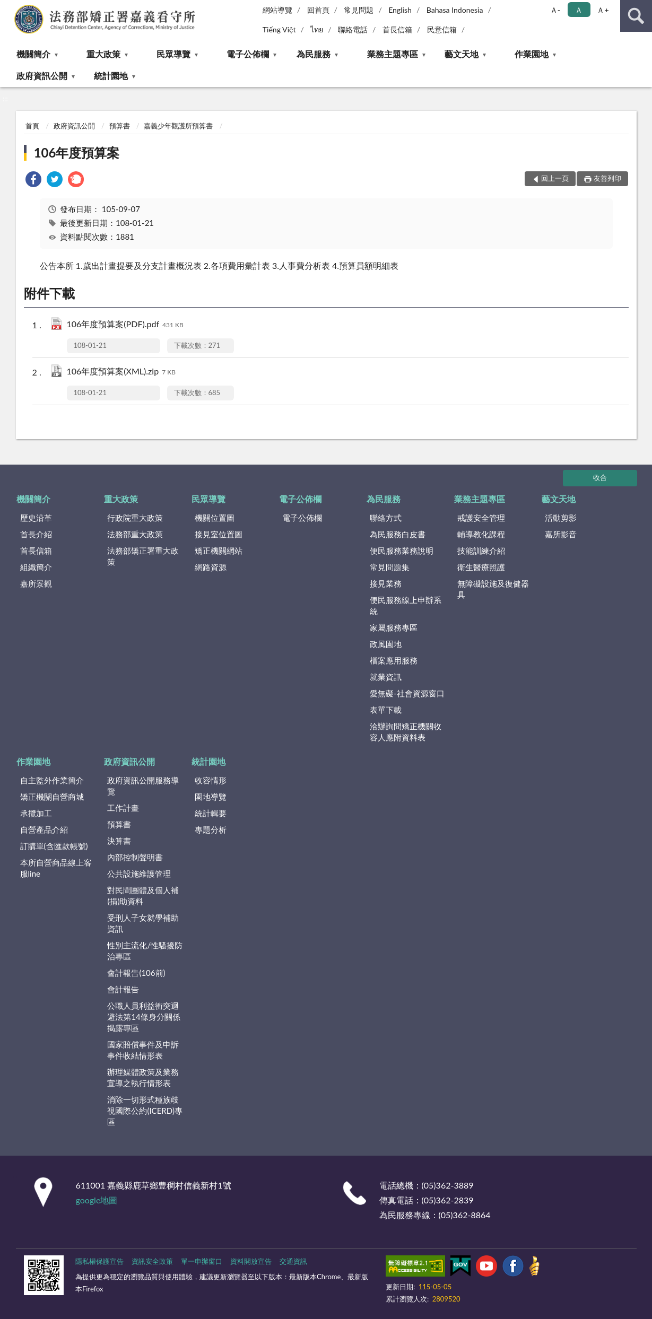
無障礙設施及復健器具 (493, 589)
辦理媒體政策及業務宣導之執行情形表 (143, 1077)
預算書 (119, 125)
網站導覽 (277, 9)
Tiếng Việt (279, 29)
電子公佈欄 (248, 54)
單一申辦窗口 (201, 1261)
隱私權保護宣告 (99, 1261)
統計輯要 (211, 813)
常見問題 (358, 9)
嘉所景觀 (36, 583)
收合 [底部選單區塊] (600, 477)
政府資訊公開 (41, 76)
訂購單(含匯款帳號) (54, 846)
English (400, 9)
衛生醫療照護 (481, 567)
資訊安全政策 (152, 1261)
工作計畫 (123, 808)
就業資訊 (386, 677)
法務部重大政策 (135, 534)
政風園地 (386, 644)
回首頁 (318, 9)
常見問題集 (390, 567)
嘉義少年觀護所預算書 (178, 125)
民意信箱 (442, 29)
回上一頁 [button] (555, 178)
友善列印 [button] (607, 178)
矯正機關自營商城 (52, 796)
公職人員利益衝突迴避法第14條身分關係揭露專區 (143, 1017)
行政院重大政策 (135, 517)
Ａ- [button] (555, 9)
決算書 (119, 840)
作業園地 (532, 54)
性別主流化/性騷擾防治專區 (144, 950)
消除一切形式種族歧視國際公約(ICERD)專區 (144, 1110)
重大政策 (103, 54)
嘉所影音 (561, 534)
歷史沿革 (36, 517)
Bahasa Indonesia (455, 9)
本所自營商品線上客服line (56, 868)
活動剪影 (561, 517)
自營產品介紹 (44, 829)
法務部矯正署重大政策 (143, 556)
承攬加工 (36, 813)
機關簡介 (33, 54)
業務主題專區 (392, 54)
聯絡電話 (353, 29)
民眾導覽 (173, 54)
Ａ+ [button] (602, 9)
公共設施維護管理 (139, 873)
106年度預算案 (77, 152)
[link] (33, 180)
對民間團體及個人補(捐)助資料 (143, 895)
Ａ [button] (579, 9)
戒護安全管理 (481, 517)
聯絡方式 (386, 517)
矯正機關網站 (218, 550)
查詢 (636, 16)
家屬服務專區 (394, 627)
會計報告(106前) (136, 972)
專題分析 (211, 829)
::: (8, 8)
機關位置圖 (214, 517)
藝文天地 (462, 54)
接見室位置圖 (218, 534)
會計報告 (123, 989)
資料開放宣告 (251, 1261)
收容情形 (211, 780)
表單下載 (386, 709)
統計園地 (111, 76)
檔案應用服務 (394, 660)
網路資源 (211, 567)
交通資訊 (293, 1261)
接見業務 (386, 583)
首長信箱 (397, 29)
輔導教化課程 (481, 534)
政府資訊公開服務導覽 (143, 785)
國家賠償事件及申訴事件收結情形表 (143, 1050)
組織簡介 (36, 567)
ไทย (316, 29)
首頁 (32, 125)
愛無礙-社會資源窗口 (407, 693)
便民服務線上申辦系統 (405, 605)
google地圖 (97, 1200)
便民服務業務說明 (401, 550)
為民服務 (314, 54)
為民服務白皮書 (397, 534)
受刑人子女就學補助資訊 (143, 923)
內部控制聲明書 (135, 857)
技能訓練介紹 (481, 550)
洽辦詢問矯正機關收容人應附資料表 (405, 731)
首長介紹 (36, 534)
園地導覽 (211, 796)
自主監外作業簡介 (52, 780)
